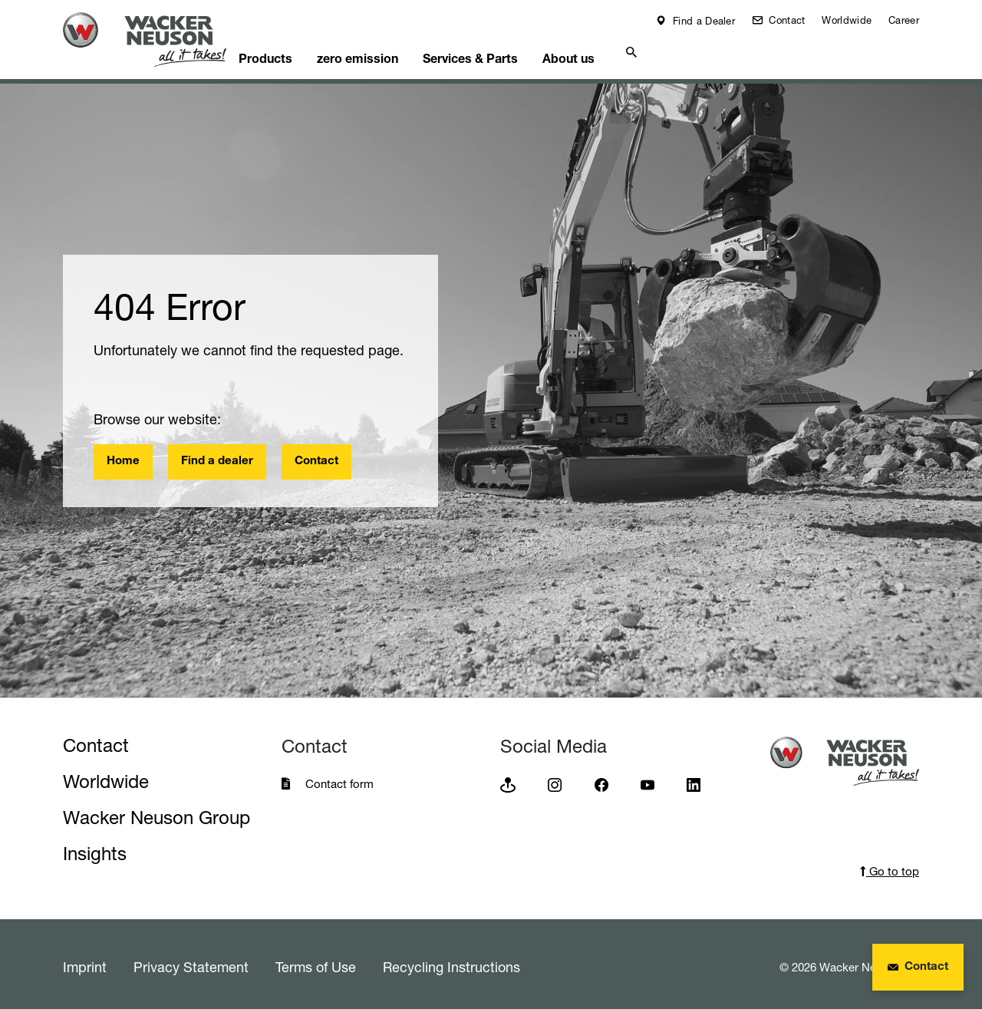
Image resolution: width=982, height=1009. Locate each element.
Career (903, 20)
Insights (95, 848)
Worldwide (847, 20)
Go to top (889, 866)
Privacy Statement (191, 961)
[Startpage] (156, 39)
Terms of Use (315, 961)
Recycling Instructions (451, 961)
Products (293, 50)
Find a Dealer (702, 21)
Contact (785, 20)
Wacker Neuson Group (156, 812)
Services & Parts (513, 50)
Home (123, 456)
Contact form (339, 778)
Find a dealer (217, 456)
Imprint (85, 961)
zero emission (392, 50)
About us (619, 50)
